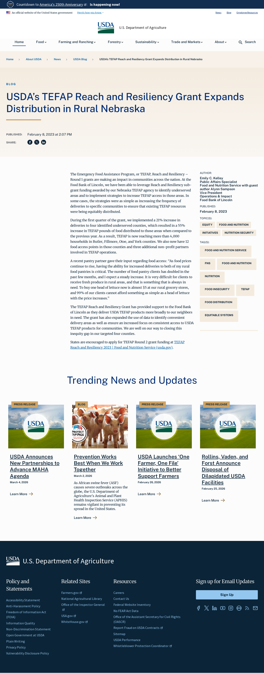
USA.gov (68, 616)
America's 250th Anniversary (63, 4)
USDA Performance (126, 640)
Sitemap (119, 634)
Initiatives (210, 232)
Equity (207, 224)
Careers (118, 593)
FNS (207, 263)
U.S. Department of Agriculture (142, 27)
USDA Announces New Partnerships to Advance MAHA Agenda (34, 466)
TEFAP (245, 289)
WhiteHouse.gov (74, 622)
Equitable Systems (219, 315)
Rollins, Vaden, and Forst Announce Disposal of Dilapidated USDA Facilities (225, 469)
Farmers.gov (71, 593)
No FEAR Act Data (125, 611)
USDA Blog (80, 59)
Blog (229, 12)
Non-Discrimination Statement (28, 629)
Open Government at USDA (25, 635)
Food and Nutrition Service (225, 250)
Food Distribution (218, 302)
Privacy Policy (16, 647)
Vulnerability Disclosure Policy (27, 653)
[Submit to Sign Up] (227, 594)
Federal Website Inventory (132, 605)
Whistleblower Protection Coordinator (142, 646)
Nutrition (212, 276)
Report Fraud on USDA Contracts (138, 628)
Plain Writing (15, 641)
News (218, 12)
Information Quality (20, 623)
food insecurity (217, 289)
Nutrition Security (239, 232)
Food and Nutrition (234, 224)
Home (9, 59)
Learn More (18, 494)
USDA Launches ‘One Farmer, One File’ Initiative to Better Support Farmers (163, 466)
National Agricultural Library (81, 599)
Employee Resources (247, 12)
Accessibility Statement (23, 600)
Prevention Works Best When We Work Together (98, 463)
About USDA (33, 59)
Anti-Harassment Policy (23, 606)
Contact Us (121, 599)
